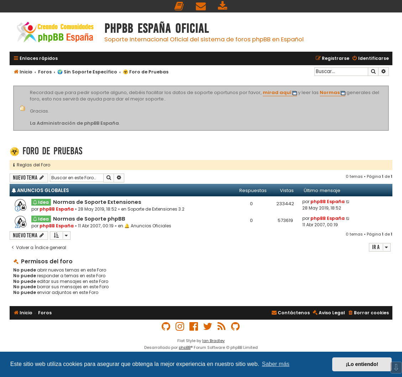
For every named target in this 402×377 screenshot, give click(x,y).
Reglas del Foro (31, 165)
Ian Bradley (213, 341)
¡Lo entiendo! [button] (362, 364)
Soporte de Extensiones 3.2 (155, 209)
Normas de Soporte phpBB (89, 218)
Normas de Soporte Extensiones (97, 202)
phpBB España (57, 209)
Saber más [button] (275, 364)
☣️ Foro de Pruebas (46, 150)
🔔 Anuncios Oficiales (147, 226)
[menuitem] (179, 6)
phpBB (184, 347)
